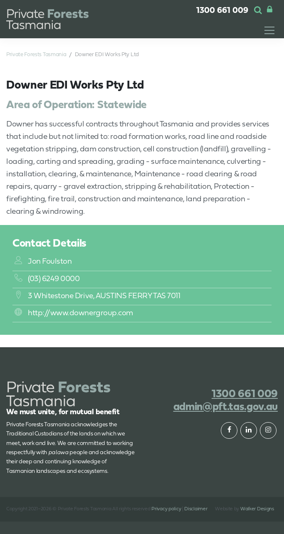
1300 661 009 (222, 11)
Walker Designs (257, 509)
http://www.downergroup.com (74, 313)
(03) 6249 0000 (47, 279)
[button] (258, 11)
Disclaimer (195, 509)
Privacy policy (166, 509)
